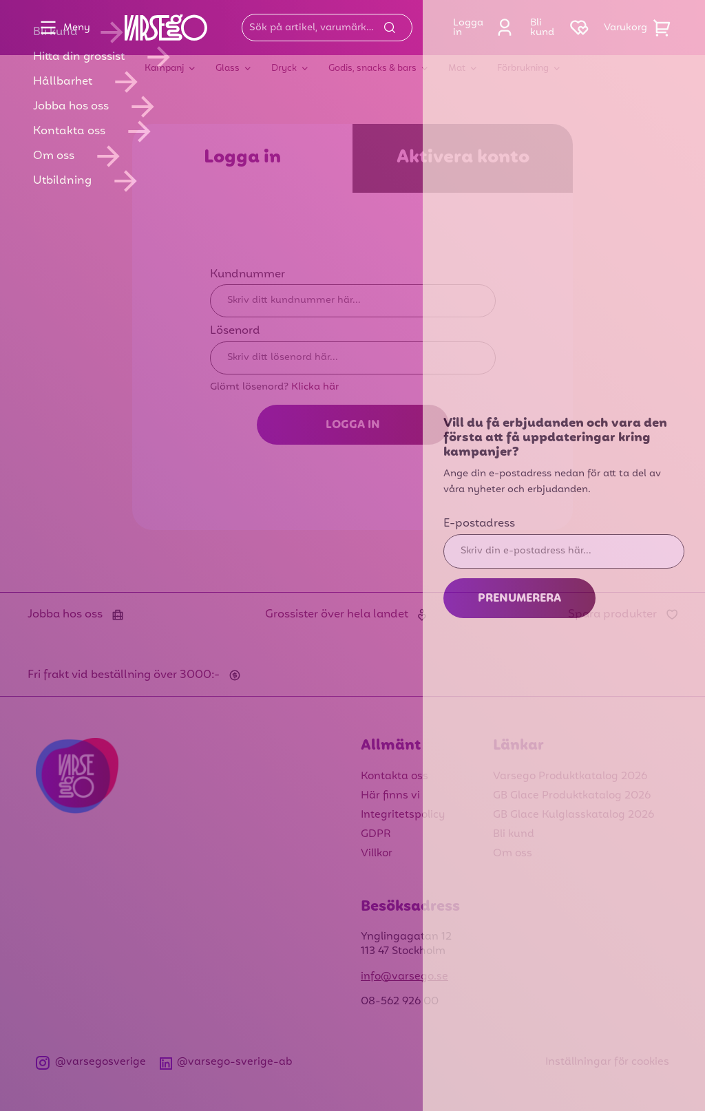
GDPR (376, 834)
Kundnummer (247, 274)
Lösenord (235, 331)
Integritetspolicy (403, 815)
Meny (61, 27)
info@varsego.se (404, 977)
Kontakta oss (394, 776)
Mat (456, 68)
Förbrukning (523, 68)
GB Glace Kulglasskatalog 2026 (573, 815)
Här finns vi (390, 795)
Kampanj (164, 68)
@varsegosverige (91, 1062)
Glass (227, 68)
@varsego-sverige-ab (226, 1062)
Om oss (512, 853)
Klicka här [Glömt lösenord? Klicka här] (315, 386)
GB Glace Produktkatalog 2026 (572, 795)
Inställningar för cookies (607, 1062)
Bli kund (513, 834)
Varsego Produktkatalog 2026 (570, 776)
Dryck (284, 68)
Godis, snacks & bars (372, 68)
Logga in (486, 27)
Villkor (376, 853)
